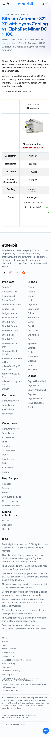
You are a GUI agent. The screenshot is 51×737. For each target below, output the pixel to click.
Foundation (33, 356)
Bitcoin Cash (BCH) (33, 202)
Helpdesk (6, 484)
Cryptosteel (33, 309)
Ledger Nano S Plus (11, 304)
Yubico (31, 300)
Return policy (7, 667)
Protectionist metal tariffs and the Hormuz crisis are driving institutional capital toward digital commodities (23, 602)
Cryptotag (33, 304)
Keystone (32, 369)
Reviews (6, 488)
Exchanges (7, 413)
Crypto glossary (10, 501)
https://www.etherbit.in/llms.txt (15, 718)
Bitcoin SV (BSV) (33, 207)
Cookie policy (8, 656)
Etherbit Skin (8, 335)
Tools (4, 441)
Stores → (33, 376)
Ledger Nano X (9, 313)
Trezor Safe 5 (8, 300)
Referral (6, 492)
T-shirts (6, 463)
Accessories (8, 437)
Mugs (5, 454)
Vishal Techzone (36, 403)
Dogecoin (7, 525)
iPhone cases (8, 450)
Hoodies (6, 446)
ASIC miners (8, 409)
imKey (31, 365)
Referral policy (8, 675)
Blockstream (34, 317)
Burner (5, 389)
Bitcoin (5, 520)
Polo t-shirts (8, 459)
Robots (5, 472)
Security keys (8, 405)
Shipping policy (8, 664)
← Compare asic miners (15, 14)
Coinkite (32, 326)
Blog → (6, 539)
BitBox (31, 313)
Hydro (33, 189)
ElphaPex (32, 343)
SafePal (31, 291)
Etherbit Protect (10, 330)
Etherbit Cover (9, 339)
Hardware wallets (10, 400)
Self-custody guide (11, 497)
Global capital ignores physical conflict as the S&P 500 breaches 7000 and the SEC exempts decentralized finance (25, 576)
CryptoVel (32, 394)
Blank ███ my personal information (17, 660)
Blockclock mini (9, 317)
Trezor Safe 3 (8, 296)
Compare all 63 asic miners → (16, 91)
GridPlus (32, 361)
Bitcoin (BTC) (33, 197)
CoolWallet (33, 330)
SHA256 (33, 156)
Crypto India (34, 385)
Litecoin (6, 529)
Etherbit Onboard (11, 505)
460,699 (14, 691)
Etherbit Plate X (9, 326)
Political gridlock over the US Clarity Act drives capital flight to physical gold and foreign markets (25, 547)
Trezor (31, 287)
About (4, 638)
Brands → (34, 282)
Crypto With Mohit (37, 390)
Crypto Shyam (35, 398)
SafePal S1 (7, 287)
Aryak (30, 407)
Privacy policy (8, 652)
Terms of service (9, 649)
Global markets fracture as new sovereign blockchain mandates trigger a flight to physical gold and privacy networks (23, 558)
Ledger (31, 296)
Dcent (31, 339)
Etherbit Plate (9, 322)
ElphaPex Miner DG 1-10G (19, 64)
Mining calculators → (11, 513)
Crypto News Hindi (37, 381)
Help (4, 645)
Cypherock (33, 335)
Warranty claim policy (11, 671)
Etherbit (31, 348)
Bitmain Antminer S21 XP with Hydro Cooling (24, 61)
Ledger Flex (8, 309)
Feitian (31, 352)
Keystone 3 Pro (9, 291)
